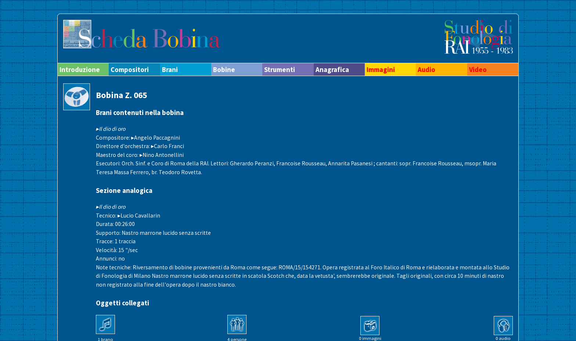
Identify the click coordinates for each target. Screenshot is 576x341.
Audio (426, 69)
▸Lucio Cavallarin (139, 215)
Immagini (381, 69)
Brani (170, 69)
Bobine (224, 69)
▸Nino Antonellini (162, 154)
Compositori (130, 69)
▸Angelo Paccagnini (155, 137)
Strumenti (279, 69)
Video (478, 69)
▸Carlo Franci (167, 146)
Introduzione (80, 69)
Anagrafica (332, 69)
